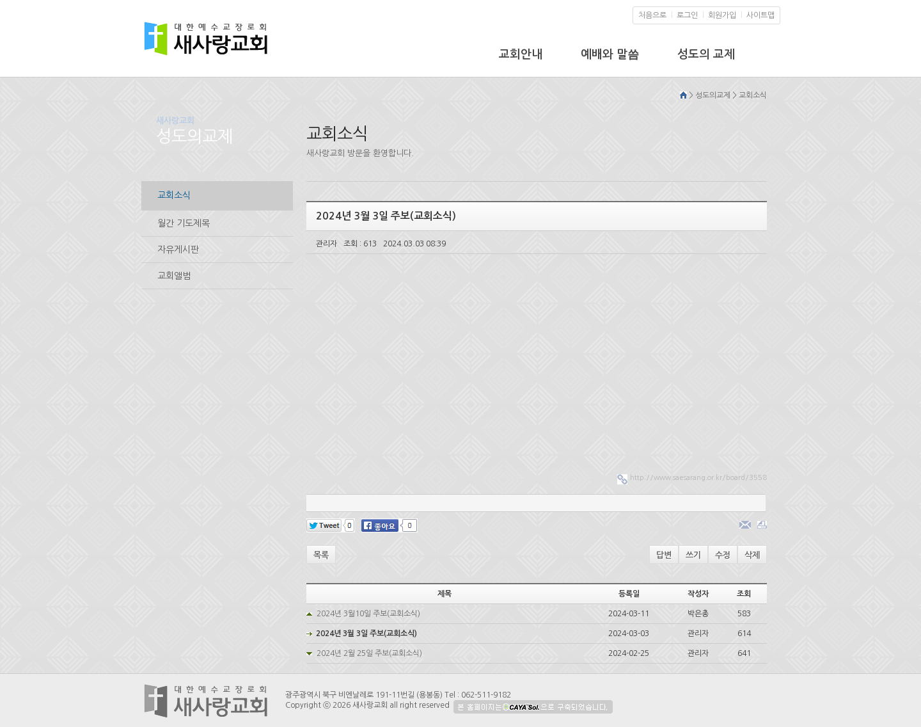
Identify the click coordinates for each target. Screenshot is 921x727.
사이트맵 (760, 15)
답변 (664, 555)
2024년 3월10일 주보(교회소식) (368, 614)
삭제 (752, 555)
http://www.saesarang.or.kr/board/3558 (698, 477)
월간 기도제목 (183, 223)
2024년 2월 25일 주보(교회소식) (369, 653)
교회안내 (520, 54)
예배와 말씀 (610, 54)
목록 (321, 555)
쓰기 (693, 555)
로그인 (687, 15)
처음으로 (652, 15)
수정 (722, 555)
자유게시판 (178, 249)
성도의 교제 (706, 54)
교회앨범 (174, 275)
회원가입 (722, 15)
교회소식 (174, 195)
